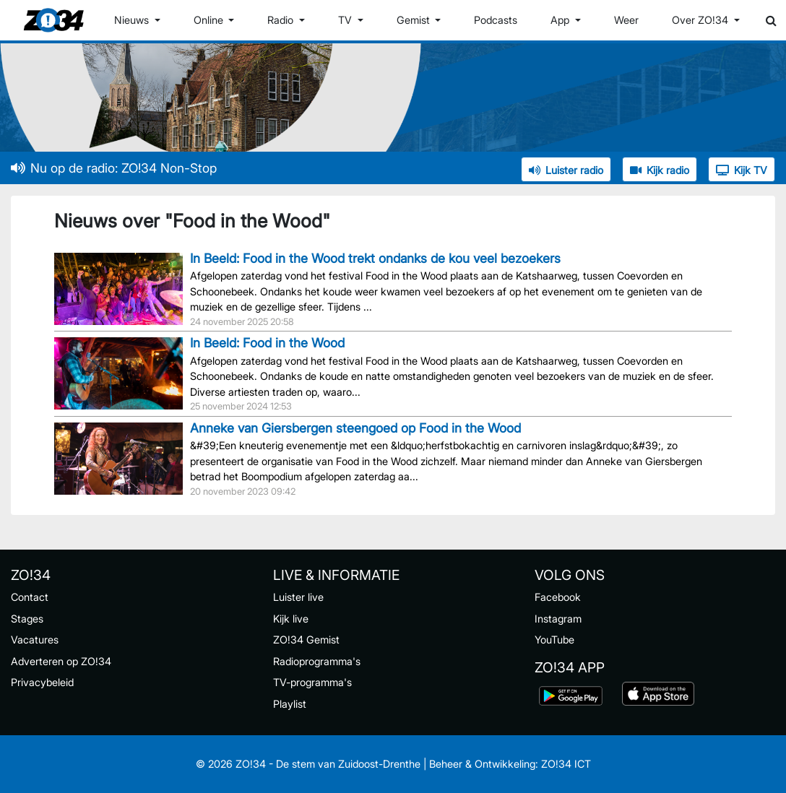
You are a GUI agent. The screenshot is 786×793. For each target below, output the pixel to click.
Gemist (415, 20)
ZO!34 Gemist (306, 639)
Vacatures (35, 639)
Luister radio (566, 170)
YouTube (554, 639)
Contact (29, 597)
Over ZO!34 (701, 20)
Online (210, 20)
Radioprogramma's (316, 661)
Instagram (558, 618)
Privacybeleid (42, 682)
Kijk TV (741, 170)
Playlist (289, 704)
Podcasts (495, 20)
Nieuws (133, 20)
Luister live (298, 597)
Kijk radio (659, 170)
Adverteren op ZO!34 (61, 661)
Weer (626, 20)
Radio (281, 20)
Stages (27, 618)
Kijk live (290, 618)
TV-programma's (312, 682)
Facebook (558, 597)
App (561, 20)
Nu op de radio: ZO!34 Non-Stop (114, 168)
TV (346, 20)
